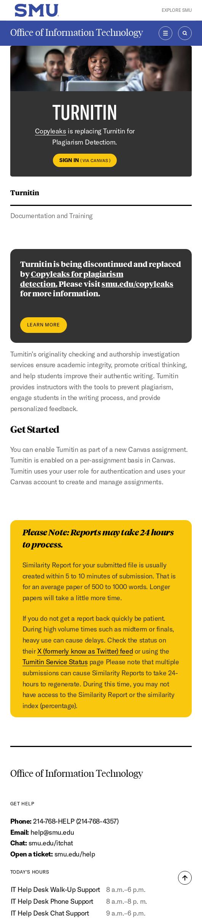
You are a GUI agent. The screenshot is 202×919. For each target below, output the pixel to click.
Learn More (43, 325)
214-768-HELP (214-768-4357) (75, 821)
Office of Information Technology (76, 33)
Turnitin (24, 192)
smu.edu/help (74, 854)
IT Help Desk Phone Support (52, 901)
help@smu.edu (52, 832)
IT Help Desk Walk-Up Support (55, 889)
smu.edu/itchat (51, 843)
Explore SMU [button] (177, 10)
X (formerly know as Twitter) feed (85, 651)
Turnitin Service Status (55, 661)
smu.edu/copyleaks (137, 283)
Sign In (84, 160)
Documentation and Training (51, 215)
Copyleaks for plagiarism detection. (71, 278)
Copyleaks (50, 131)
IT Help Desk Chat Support (50, 913)
